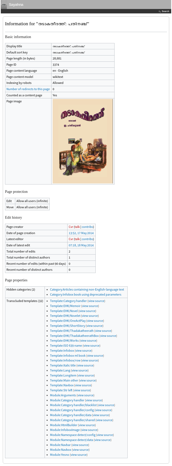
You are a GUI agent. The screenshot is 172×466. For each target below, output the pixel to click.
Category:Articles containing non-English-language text (87, 289)
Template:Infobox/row (65, 360)
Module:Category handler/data (70, 415)
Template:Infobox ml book (68, 355)
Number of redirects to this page (28, 89)
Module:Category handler (67, 400)
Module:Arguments (63, 395)
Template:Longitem (63, 375)
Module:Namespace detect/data (71, 440)
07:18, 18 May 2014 (81, 245)
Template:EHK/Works (64, 340)
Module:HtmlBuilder (63, 425)
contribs (87, 227)
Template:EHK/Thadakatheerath (72, 331)
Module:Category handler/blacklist (73, 405)
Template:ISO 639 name (66, 345)
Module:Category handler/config (72, 410)
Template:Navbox (62, 385)
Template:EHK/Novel (64, 311)
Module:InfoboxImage (65, 430)
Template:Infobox (62, 350)
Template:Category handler (68, 301)
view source (96, 301)
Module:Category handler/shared (72, 420)
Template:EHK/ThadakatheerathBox (74, 336)
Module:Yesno (59, 455)
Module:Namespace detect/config (72, 435)
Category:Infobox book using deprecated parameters (85, 294)
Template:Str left (61, 390)
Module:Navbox (60, 450)
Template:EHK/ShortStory (67, 326)
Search (165, 11)
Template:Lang (60, 370)
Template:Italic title (63, 365)
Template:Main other (64, 380)
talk (77, 227)
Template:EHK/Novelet (65, 316)
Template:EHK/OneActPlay (68, 321)
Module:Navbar (60, 445)
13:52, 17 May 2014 (81, 233)
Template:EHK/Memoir (65, 306)
